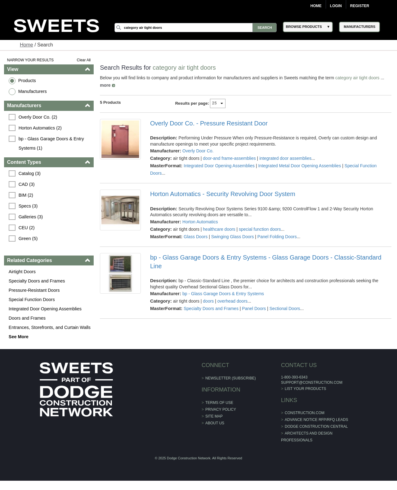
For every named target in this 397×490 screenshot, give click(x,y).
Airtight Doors (22, 271)
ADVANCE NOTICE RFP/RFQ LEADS (316, 420)
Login (336, 6)
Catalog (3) (30, 173)
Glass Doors (195, 236)
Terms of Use (219, 402)
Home (316, 6)
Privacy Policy (220, 409)
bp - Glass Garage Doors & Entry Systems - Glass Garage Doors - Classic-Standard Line (265, 261)
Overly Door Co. (197, 150)
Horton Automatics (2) (40, 127)
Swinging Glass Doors (232, 236)
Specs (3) (28, 205)
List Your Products (305, 389)
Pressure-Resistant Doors (34, 290)
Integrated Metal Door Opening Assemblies (299, 165)
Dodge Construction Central (316, 426)
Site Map (214, 416)
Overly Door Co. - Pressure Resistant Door (209, 123)
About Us (214, 423)
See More (19, 336)
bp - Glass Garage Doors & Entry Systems (223, 293)
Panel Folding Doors (277, 236)
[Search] (195, 27)
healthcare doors (219, 229)
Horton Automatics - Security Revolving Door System (222, 193)
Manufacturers (32, 91)
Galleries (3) (31, 216)
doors (208, 301)
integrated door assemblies (285, 158)
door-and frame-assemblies (229, 158)
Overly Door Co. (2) (38, 117)
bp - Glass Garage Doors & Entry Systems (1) (52, 143)
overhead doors (232, 301)
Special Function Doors (32, 299)
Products (27, 80)
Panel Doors (254, 308)
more (105, 85)
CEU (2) (27, 227)
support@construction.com (311, 382)
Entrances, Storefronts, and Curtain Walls (50, 327)
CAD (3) (27, 184)
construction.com (304, 413)
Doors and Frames (27, 318)
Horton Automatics (200, 221)
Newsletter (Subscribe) (230, 378)
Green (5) (28, 238)
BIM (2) (26, 195)
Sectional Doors (285, 308)
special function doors (260, 229)
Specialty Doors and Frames (37, 280)
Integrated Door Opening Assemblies (45, 308)
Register (359, 6)
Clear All (84, 60)
